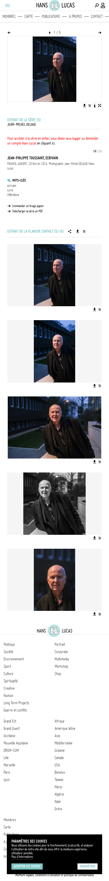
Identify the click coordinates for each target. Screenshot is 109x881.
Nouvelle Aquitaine (16, 743)
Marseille (9, 765)
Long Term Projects (16, 703)
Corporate (61, 651)
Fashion (8, 695)
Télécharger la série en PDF (27, 211)
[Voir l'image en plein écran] (100, 105)
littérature (13, 195)
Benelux (60, 772)
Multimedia (62, 659)
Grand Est (10, 721)
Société (8, 651)
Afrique (59, 721)
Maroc (59, 787)
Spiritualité (11, 681)
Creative (9, 688)
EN (100, 151)
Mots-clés (19, 180)
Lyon (7, 779)
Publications (51, 16)
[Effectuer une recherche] (96, 5)
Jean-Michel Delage (21, 124)
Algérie (59, 794)
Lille (6, 757)
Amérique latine (65, 728)
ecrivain (11, 186)
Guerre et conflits (15, 710)
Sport (7, 666)
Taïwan (59, 779)
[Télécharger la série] (78, 231)
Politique (9, 644)
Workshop (61, 666)
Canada (59, 757)
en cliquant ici (46, 143)
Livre (10, 190)
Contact (97, 16)
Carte (28, 16)
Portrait (60, 644)
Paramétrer (87, 866)
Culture (8, 673)
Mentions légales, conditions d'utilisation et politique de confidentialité (54, 875)
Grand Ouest (12, 728)
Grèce (58, 809)
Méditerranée (63, 743)
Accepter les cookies (27, 866)
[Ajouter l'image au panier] (90, 105)
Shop (58, 673)
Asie (57, 735)
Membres (9, 16)
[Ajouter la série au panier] (84, 231)
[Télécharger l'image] (84, 105)
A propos (75, 16)
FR (94, 151)
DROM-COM (11, 750)
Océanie (60, 750)
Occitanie (9, 735)
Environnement (14, 659)
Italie (58, 801)
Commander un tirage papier (28, 206)
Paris (7, 772)
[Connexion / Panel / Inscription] (103, 5)
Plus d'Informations (22, 857)
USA (57, 765)
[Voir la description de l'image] (95, 105)
